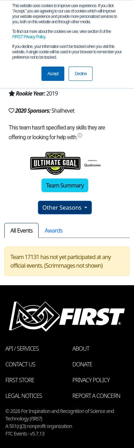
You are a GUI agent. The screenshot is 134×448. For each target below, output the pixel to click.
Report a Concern (96, 396)
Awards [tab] (54, 230)
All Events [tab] (21, 230)
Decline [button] (80, 73)
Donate (82, 364)
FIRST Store (19, 380)
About (81, 348)
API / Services (22, 348)
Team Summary (65, 185)
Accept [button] (53, 73)
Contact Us (20, 364)
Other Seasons (63, 207)
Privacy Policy (28, 36)
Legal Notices (23, 396)
